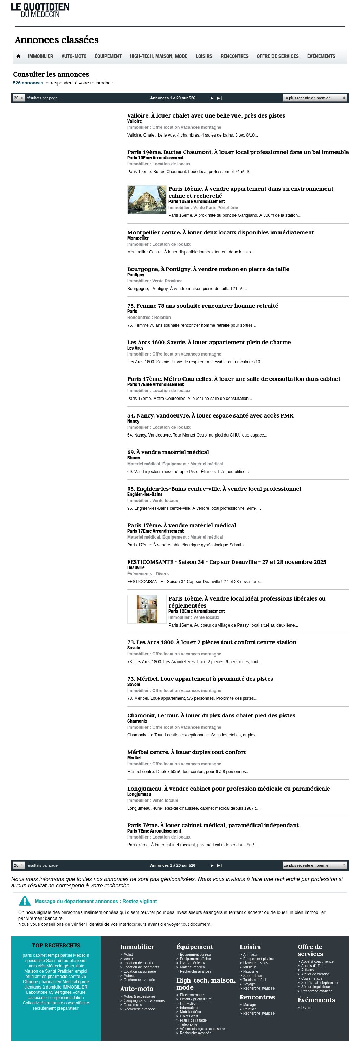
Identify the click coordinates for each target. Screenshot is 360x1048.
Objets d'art (189, 1016)
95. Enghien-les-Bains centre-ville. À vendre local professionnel (214, 488)
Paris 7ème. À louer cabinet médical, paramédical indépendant (213, 825)
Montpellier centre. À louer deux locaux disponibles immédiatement (220, 232)
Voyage (249, 984)
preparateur (68, 1008)
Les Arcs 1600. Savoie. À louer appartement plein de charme (209, 342)
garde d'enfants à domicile (56, 984)
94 (56, 992)
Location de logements (141, 967)
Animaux (250, 954)
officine (82, 1002)
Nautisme (250, 971)
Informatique (190, 1008)
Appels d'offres (312, 966)
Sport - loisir (252, 976)
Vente (128, 959)
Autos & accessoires (140, 996)
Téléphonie (188, 1025)
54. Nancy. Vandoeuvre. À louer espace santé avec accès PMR (210, 415)
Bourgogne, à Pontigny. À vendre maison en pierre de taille (208, 268)
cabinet (40, 955)
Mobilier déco (190, 1012)
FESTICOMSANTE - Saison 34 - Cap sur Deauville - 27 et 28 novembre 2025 (226, 561)
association (38, 997)
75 (84, 976)
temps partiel (60, 955)
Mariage (249, 1005)
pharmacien (50, 981)
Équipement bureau (195, 954)
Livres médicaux (192, 963)
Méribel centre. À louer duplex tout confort (186, 751)
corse (69, 1002)
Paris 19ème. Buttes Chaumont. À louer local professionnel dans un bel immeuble (238, 152)
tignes (66, 992)
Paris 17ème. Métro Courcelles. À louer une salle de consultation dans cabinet (233, 378)
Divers (306, 1008)
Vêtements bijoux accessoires (203, 1029)
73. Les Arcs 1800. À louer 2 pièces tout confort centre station (211, 642)
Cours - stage (311, 978)
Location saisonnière (140, 971)
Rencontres (235, 56)
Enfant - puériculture (196, 999)
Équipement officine (195, 959)
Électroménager (192, 995)
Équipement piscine (258, 959)
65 (51, 992)
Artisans (307, 970)
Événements (321, 56)
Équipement (108, 56)
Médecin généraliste (65, 966)
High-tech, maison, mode (158, 56)
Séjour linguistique (315, 987)
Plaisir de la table (193, 1020)
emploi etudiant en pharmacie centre (56, 974)
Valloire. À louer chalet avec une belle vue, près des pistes (206, 115)
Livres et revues (255, 963)
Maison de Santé (40, 971)
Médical (70, 981)
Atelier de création (315, 974)
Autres (129, 976)
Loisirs (204, 56)
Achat (128, 954)
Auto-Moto (74, 56)
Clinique (30, 981)
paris (27, 955)
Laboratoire (37, 992)
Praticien (65, 971)
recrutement (44, 1008)
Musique (250, 967)
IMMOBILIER (75, 987)
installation (74, 997)
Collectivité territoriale (43, 1002)
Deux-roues (133, 1005)
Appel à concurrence (317, 962)
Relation (249, 1009)
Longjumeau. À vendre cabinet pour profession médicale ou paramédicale (228, 788)
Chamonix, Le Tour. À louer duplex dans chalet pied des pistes (211, 715)
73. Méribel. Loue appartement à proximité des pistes (200, 678)
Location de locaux (138, 963)
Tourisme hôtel (254, 980)
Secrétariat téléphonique (320, 983)
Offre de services (278, 56)
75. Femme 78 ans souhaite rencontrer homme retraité (202, 305)
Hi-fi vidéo (187, 1003)
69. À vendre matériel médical (168, 452)
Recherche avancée (139, 980)
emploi (56, 997)
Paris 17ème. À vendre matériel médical (181, 525)
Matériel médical (193, 967)
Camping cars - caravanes (144, 1001)
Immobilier (40, 56)
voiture (79, 992)
